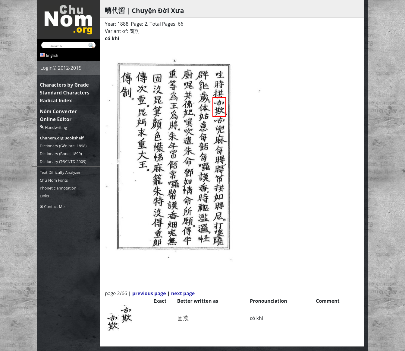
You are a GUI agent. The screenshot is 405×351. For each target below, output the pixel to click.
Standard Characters (64, 92)
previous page (149, 293)
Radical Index (56, 100)
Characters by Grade (64, 84)
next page (183, 293)
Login (46, 68)
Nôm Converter (58, 111)
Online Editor (55, 119)
